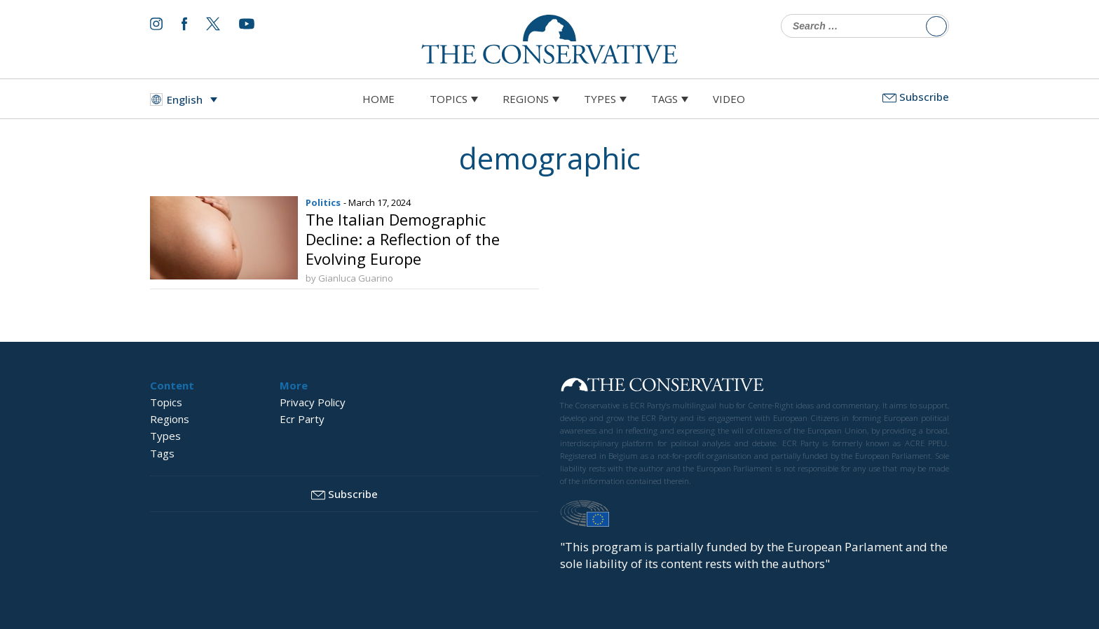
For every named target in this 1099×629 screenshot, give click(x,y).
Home (378, 99)
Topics (448, 99)
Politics (323, 202)
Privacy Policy (313, 402)
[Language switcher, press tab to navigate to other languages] (187, 99)
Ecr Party (302, 419)
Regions (526, 99)
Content (172, 385)
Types (600, 99)
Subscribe (915, 97)
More (294, 385)
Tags (664, 99)
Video (729, 99)
